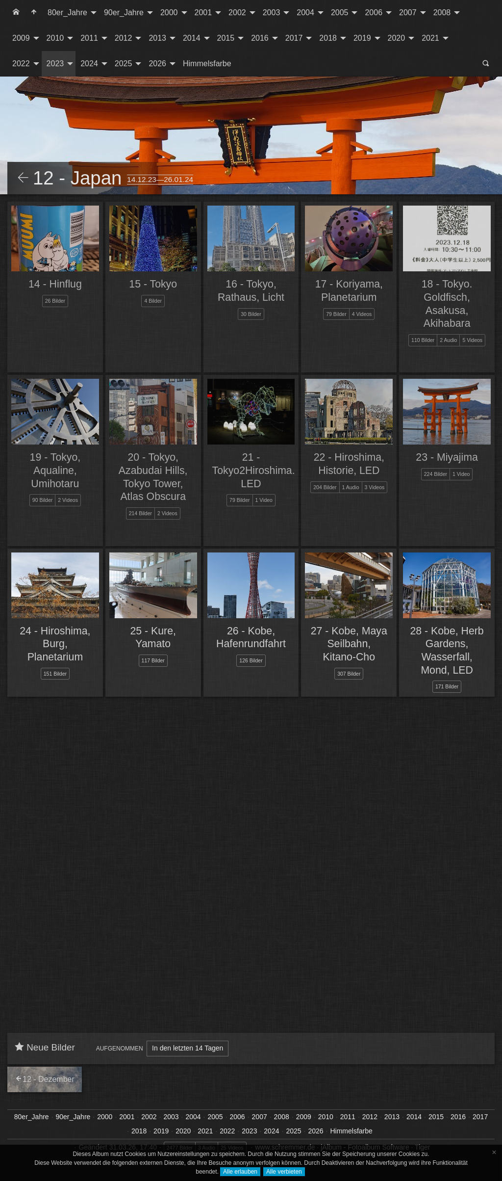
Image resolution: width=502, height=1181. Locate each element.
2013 (157, 38)
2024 (89, 63)
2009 (21, 38)
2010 (55, 38)
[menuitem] (16, 13)
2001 (203, 12)
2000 (169, 12)
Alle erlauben (240, 1171)
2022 (21, 63)
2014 (192, 38)
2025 (123, 63)
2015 (226, 38)
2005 (340, 12)
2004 (305, 12)
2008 (442, 12)
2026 (157, 63)
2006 (373, 12)
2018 (328, 38)
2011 (89, 38)
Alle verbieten (284, 1171)
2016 (260, 38)
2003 (271, 12)
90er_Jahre (124, 12)
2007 (408, 12)
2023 (55, 63)
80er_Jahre (67, 12)
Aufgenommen (119, 1048)
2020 (396, 38)
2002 (237, 12)
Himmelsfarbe (207, 63)
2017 (294, 38)
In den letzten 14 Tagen (187, 1048)
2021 (430, 38)
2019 (362, 38)
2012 (123, 38)
